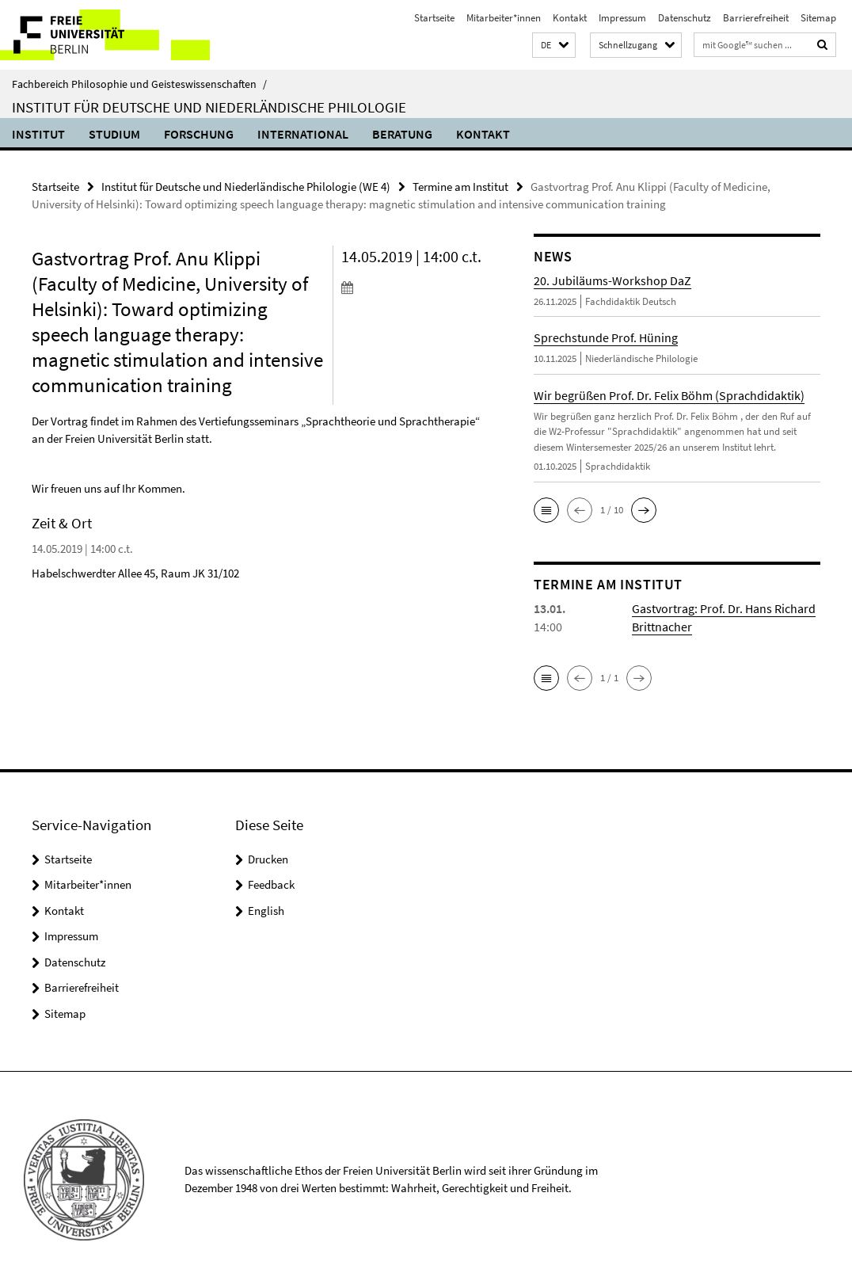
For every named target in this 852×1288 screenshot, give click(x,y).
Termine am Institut (460, 186)
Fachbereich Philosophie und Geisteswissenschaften (139, 84)
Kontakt (570, 18)
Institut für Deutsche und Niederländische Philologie (209, 106)
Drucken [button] (268, 859)
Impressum (622, 18)
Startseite (434, 18)
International (302, 134)
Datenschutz (684, 18)
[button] (554, 45)
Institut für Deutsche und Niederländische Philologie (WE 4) (245, 186)
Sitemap (818, 18)
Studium (114, 134)
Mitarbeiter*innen (503, 18)
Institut (38, 134)
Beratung (402, 134)
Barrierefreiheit (756, 18)
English (266, 910)
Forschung (199, 134)
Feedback (271, 884)
